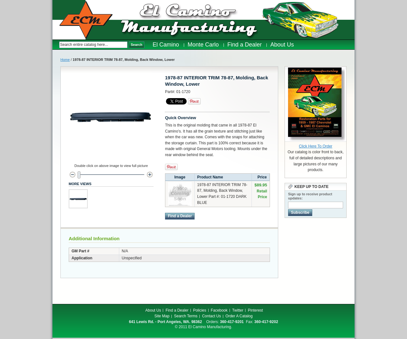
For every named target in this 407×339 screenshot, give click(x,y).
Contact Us (211, 316)
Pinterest (255, 310)
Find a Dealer (177, 310)
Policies (199, 310)
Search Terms (185, 316)
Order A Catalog (238, 316)
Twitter (237, 310)
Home (65, 59)
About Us (153, 310)
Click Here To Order (315, 146)
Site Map (162, 316)
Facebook (219, 310)
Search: (55, 44)
